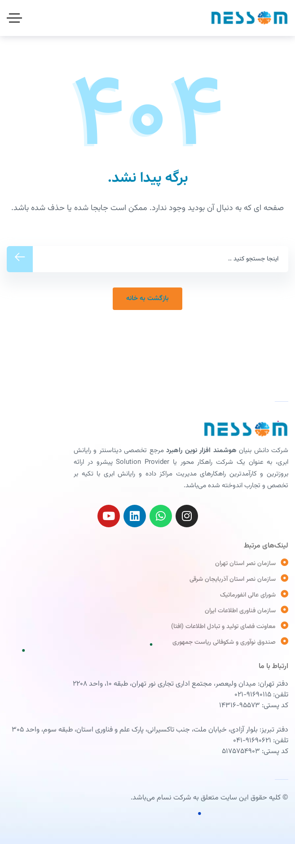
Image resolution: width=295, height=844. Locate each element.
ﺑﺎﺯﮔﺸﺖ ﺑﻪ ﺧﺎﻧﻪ (147, 298)
